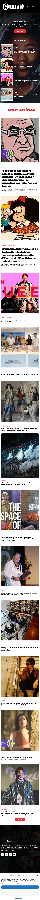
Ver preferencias (20, 895)
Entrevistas (17, 47)
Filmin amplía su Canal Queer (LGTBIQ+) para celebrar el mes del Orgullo (26, 81)
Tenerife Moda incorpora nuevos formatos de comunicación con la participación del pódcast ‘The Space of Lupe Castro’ (18, 539)
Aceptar (20, 887)
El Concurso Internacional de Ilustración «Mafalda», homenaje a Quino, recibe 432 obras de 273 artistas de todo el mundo (24, 66)
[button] (38, 875)
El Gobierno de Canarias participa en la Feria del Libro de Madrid (25, 95)
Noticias (4, 480)
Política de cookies (18, 898)
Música (4, 700)
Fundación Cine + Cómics (20, 62)
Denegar (20, 891)
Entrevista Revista (6, 755)
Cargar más (20, 819)
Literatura (17, 92)
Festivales (4, 590)
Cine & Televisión (18, 77)
